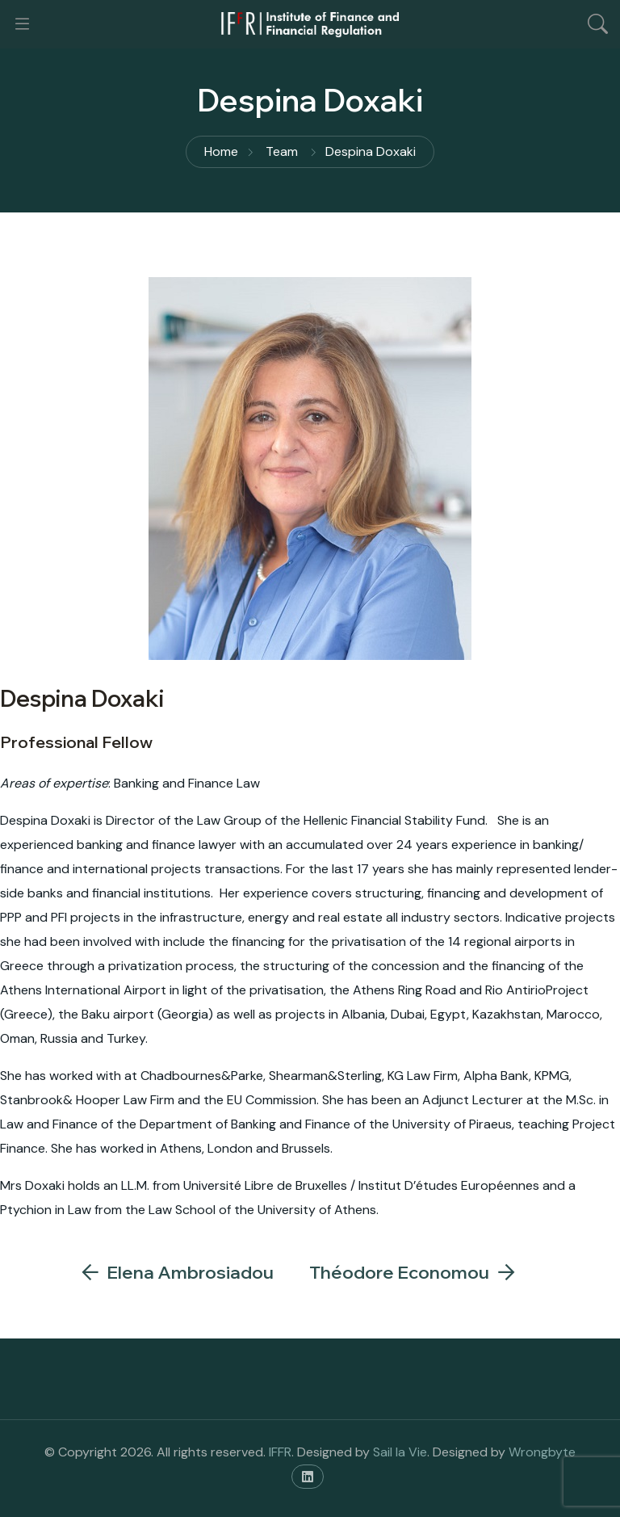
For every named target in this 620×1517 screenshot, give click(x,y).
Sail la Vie (400, 1451)
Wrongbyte (542, 1451)
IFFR (280, 1451)
